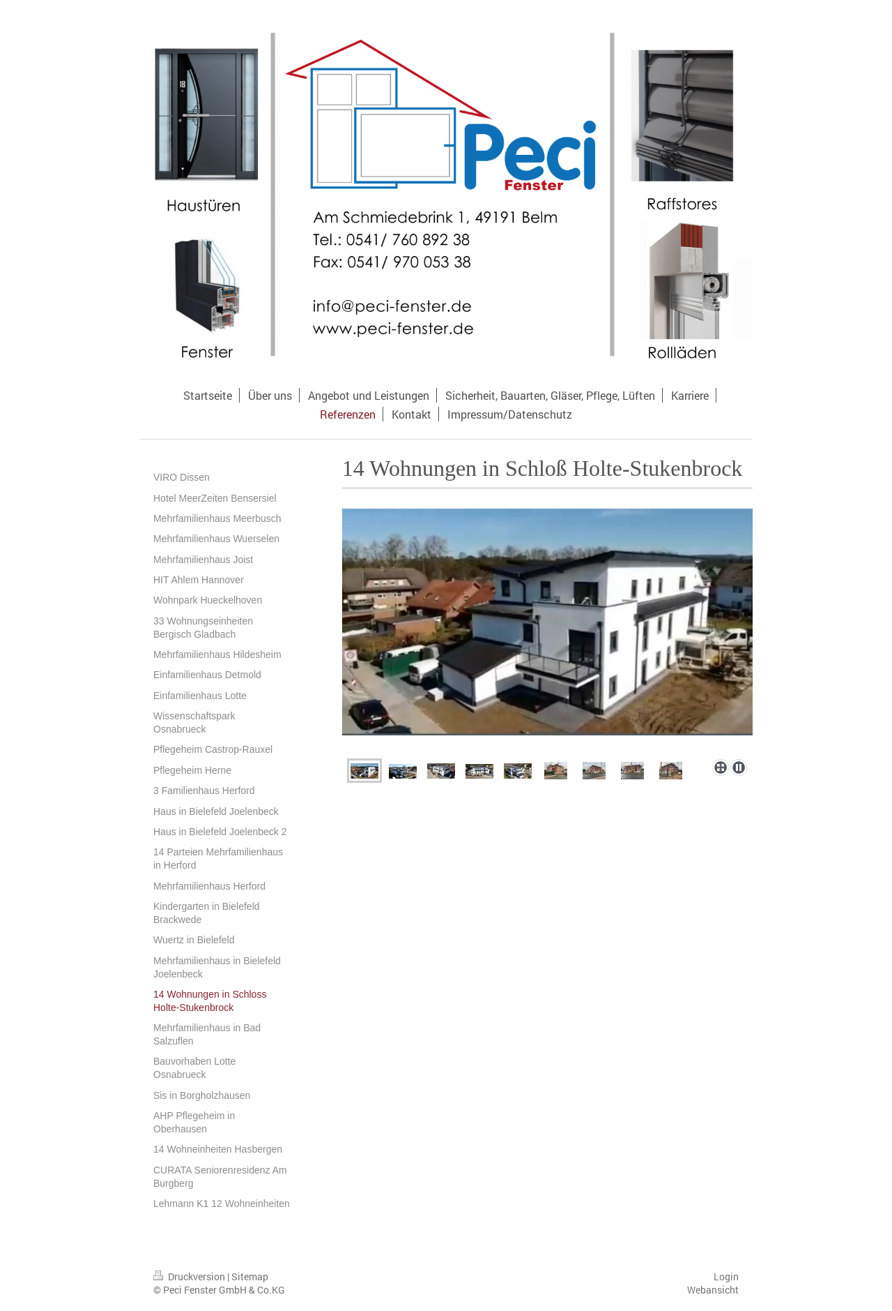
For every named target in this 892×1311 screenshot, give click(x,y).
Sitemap (249, 1276)
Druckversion (190, 1276)
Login (726, 1276)
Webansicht (713, 1289)
